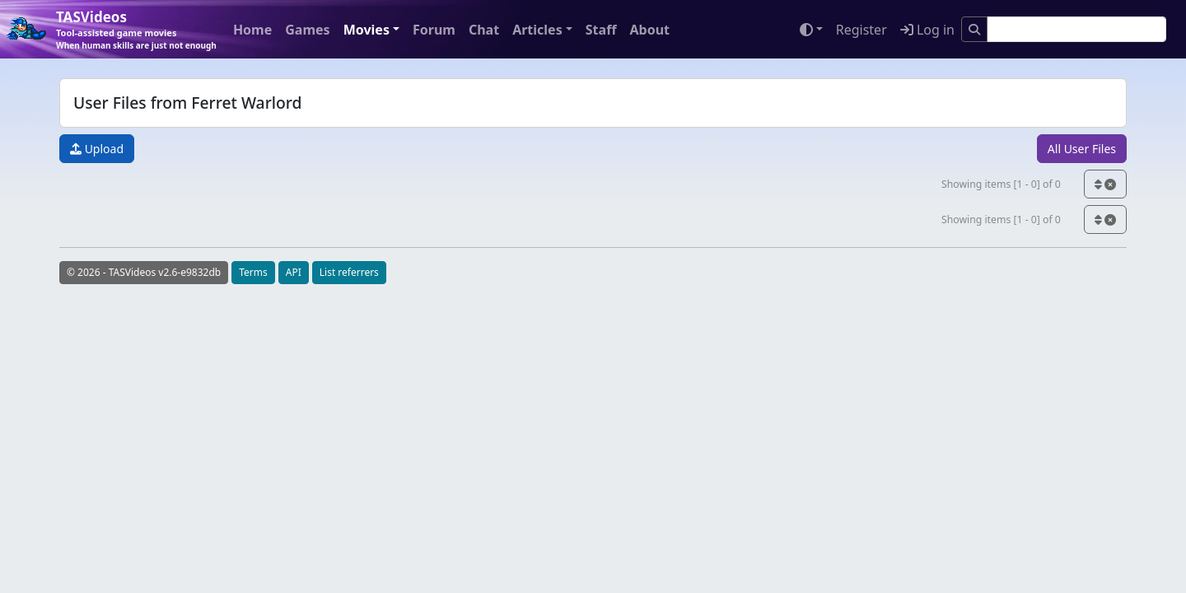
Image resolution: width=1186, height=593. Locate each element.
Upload (97, 148)
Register (861, 30)
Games (307, 30)
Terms (253, 272)
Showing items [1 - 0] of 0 (1001, 184)
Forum (434, 30)
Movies (366, 30)
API (293, 272)
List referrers (349, 272)
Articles (537, 30)
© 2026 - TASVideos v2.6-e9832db (144, 272)
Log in (927, 30)
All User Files (1082, 148)
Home (252, 30)
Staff (601, 30)
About (649, 30)
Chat (484, 30)
